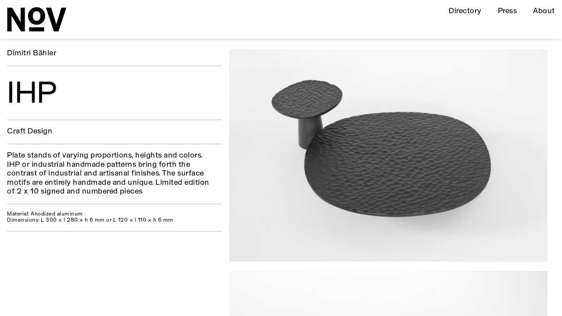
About (544, 11)
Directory (465, 11)
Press (507, 11)
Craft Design (29, 131)
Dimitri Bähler (31, 53)
